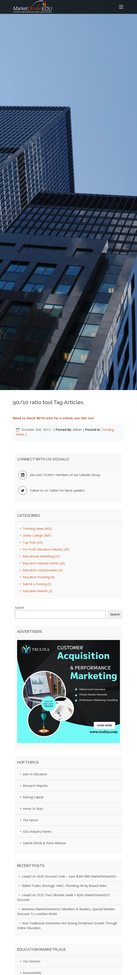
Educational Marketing (39, 556)
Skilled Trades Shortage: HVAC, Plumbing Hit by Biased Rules (62, 886)
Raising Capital (30, 797)
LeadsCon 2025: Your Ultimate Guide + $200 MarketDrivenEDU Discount (63, 897)
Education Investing (36, 577)
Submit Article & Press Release (42, 843)
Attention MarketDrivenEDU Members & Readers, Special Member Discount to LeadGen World (66, 911)
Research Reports (33, 786)
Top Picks (30, 542)
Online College (34, 535)
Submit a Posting (34, 584)
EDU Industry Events (34, 831)
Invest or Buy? (30, 809)
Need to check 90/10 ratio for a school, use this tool (53, 418)
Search (19, 608)
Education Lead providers (40, 570)
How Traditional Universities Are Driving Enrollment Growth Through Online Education (67, 925)
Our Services (29, 961)
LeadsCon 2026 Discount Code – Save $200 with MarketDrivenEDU (66, 876)
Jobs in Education (32, 774)
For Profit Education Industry (43, 549)
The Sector (28, 820)
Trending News (35, 528)
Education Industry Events (41, 563)
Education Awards (35, 591)
